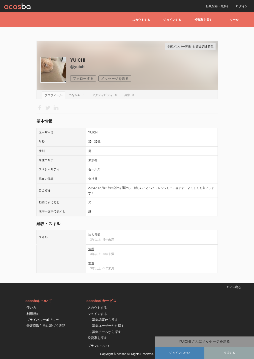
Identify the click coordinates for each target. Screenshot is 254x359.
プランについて (99, 346)
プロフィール (53, 95)
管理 (91, 249)
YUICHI (77, 60)
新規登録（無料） (218, 6)
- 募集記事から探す (104, 320)
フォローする (83, 78)
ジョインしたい (179, 353)
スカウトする (141, 20)
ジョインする (172, 20)
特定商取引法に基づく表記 (46, 326)
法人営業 (94, 234)
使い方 (31, 307)
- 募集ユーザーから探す (107, 326)
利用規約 (33, 314)
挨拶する (229, 353)
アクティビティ (105, 95)
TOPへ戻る (233, 287)
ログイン (242, 6)
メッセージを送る (115, 78)
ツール (234, 20)
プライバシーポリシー (43, 320)
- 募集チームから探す (105, 332)
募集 (129, 95)
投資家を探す (203, 20)
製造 (91, 263)
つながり (77, 95)
